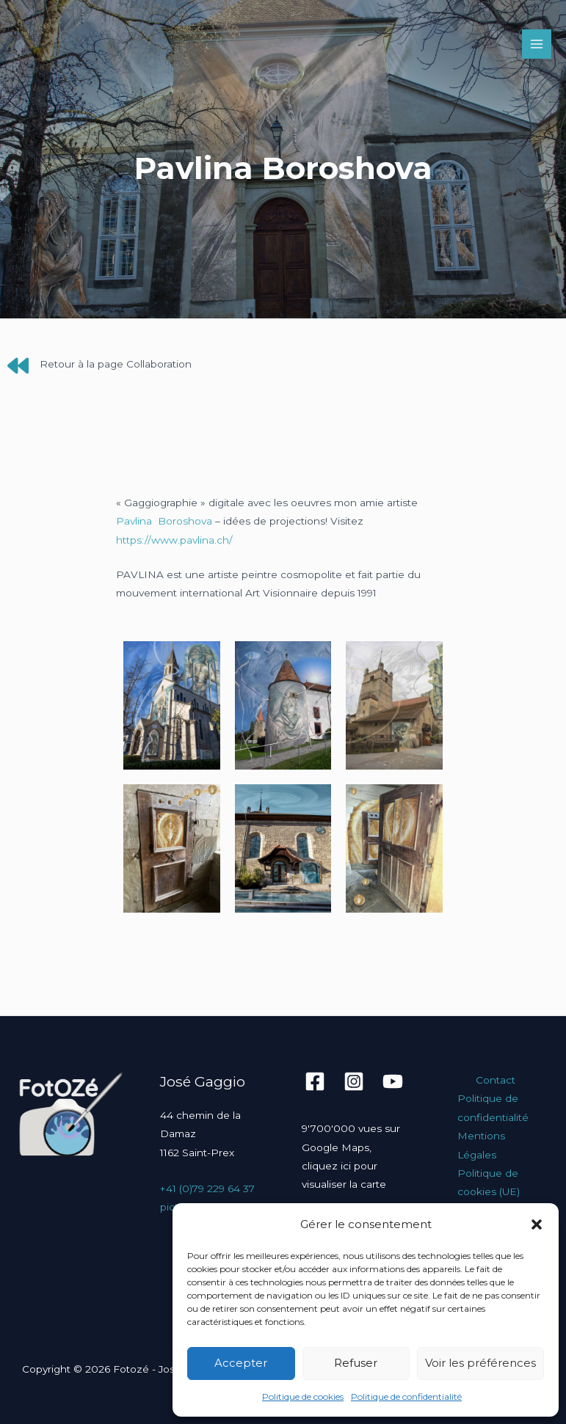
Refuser (355, 1363)
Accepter (240, 1363)
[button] (536, 1224)
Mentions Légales (481, 1145)
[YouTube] (392, 1081)
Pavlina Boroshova (164, 521)
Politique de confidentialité (406, 1396)
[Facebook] (315, 1081)
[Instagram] (354, 1081)
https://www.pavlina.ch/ (174, 540)
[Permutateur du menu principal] (537, 44)
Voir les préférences (480, 1363)
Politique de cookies (303, 1396)
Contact (495, 1080)
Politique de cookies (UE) (488, 1182)
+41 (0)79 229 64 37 (207, 1188)
